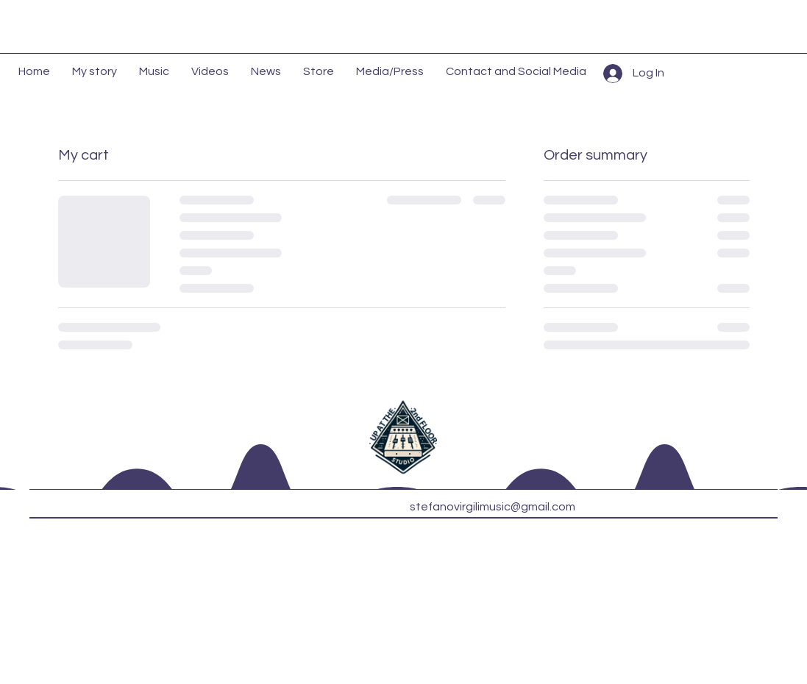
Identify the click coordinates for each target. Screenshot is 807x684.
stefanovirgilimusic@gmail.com (492, 507)
